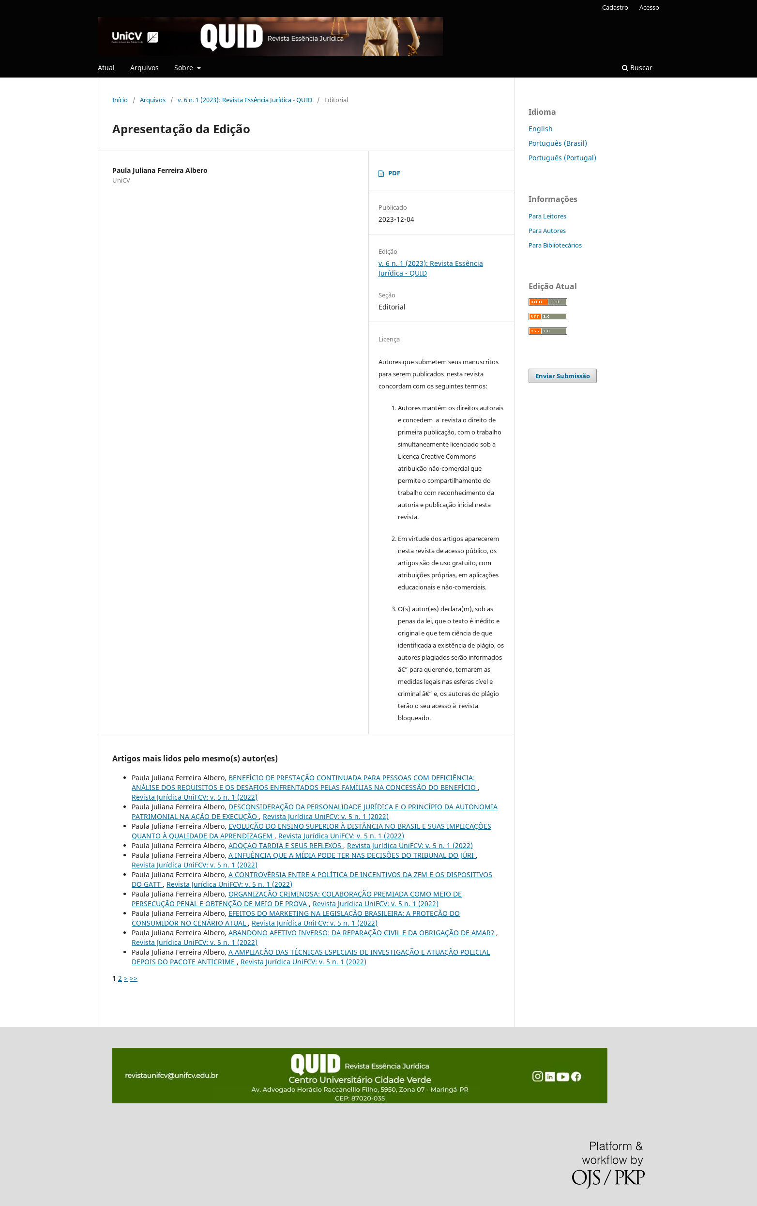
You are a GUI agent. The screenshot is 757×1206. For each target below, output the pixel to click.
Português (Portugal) (562, 157)
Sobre (184, 67)
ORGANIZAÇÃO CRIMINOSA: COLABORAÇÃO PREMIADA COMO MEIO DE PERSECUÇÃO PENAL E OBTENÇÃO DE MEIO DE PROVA (297, 898)
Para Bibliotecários (555, 245)
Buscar (637, 67)
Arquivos (144, 67)
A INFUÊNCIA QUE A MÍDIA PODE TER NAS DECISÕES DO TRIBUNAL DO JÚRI (352, 855)
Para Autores (547, 230)
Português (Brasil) (558, 143)
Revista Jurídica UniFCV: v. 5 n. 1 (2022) (194, 797)
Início (120, 99)
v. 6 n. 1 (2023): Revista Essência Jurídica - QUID (245, 99)
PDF (394, 173)
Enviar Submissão (562, 375)
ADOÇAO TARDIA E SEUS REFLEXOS (285, 845)
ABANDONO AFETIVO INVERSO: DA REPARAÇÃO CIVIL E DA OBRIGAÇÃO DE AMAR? (362, 932)
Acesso (649, 7)
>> (133, 978)
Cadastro (615, 7)
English (541, 128)
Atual (106, 67)
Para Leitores (547, 216)
